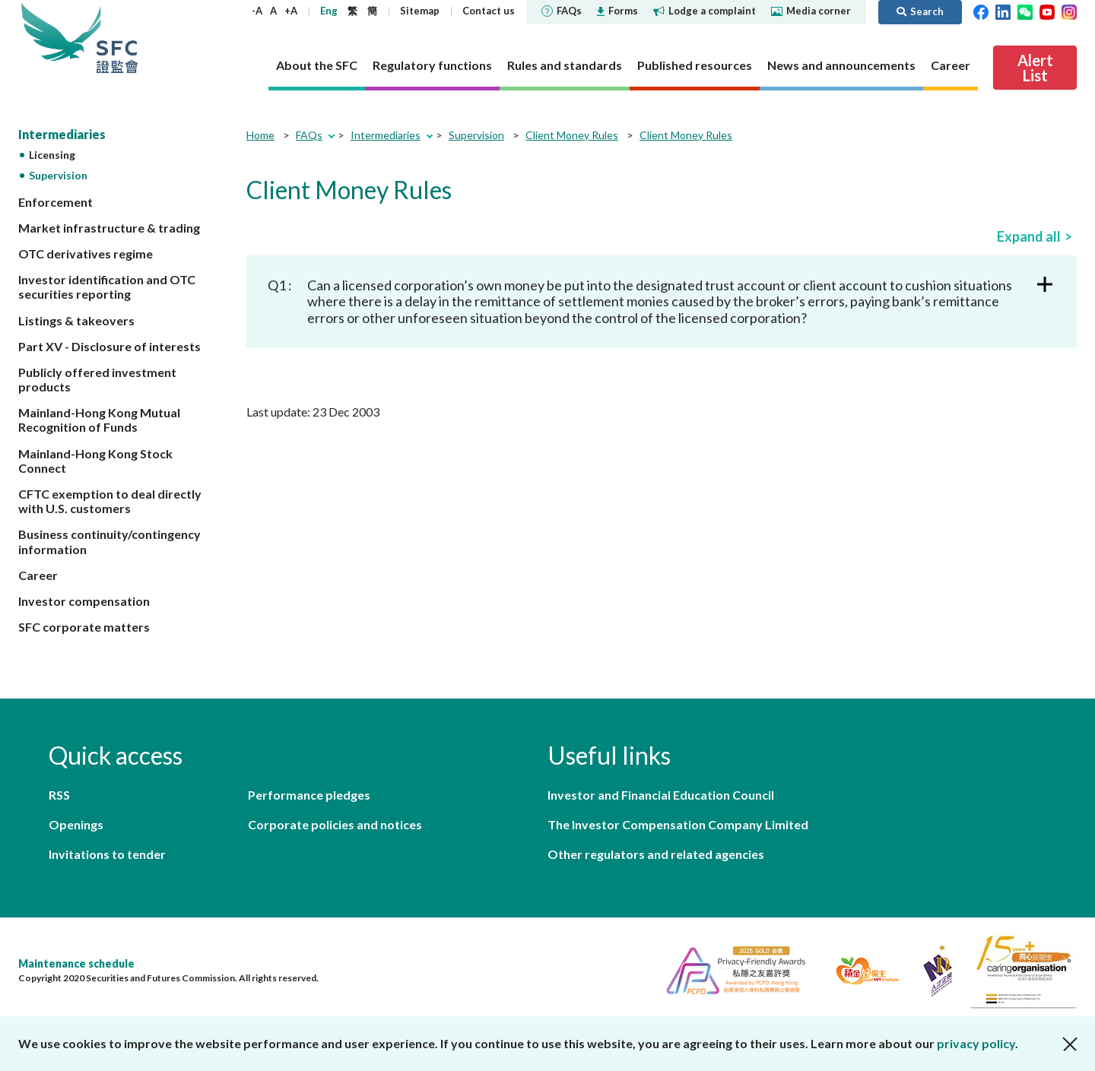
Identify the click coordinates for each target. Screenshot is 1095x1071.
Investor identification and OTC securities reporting (106, 286)
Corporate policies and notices (335, 824)
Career (38, 575)
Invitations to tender (107, 854)
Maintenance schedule (76, 963)
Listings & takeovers (76, 320)
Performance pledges (309, 794)
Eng (329, 11)
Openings (76, 824)
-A (257, 11)
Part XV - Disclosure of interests (109, 346)
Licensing (52, 154)
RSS (59, 794)
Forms (617, 11)
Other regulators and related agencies (656, 854)
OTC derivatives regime (85, 253)
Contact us (488, 11)
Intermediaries (62, 134)
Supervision (58, 175)
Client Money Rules (571, 134)
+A (290, 11)
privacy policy (976, 1043)
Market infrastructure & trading (109, 227)
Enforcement (55, 202)
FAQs (561, 11)
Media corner (811, 11)
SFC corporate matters (84, 626)
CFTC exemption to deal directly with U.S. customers (110, 500)
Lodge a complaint (704, 11)
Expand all (1029, 236)
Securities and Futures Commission (117, 37)
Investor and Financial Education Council (661, 794)
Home (260, 134)
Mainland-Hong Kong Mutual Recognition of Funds (99, 419)
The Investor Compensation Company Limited (678, 824)
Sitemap (420, 11)
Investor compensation (84, 601)
